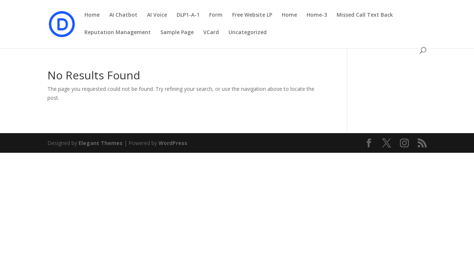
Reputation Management (117, 33)
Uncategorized (247, 33)
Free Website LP (252, 15)
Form (216, 15)
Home (92, 15)
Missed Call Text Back (365, 15)
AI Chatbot (123, 15)
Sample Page (177, 33)
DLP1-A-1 (188, 15)
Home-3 (317, 15)
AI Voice (157, 15)
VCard (211, 33)
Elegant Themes (101, 142)
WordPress (172, 142)
